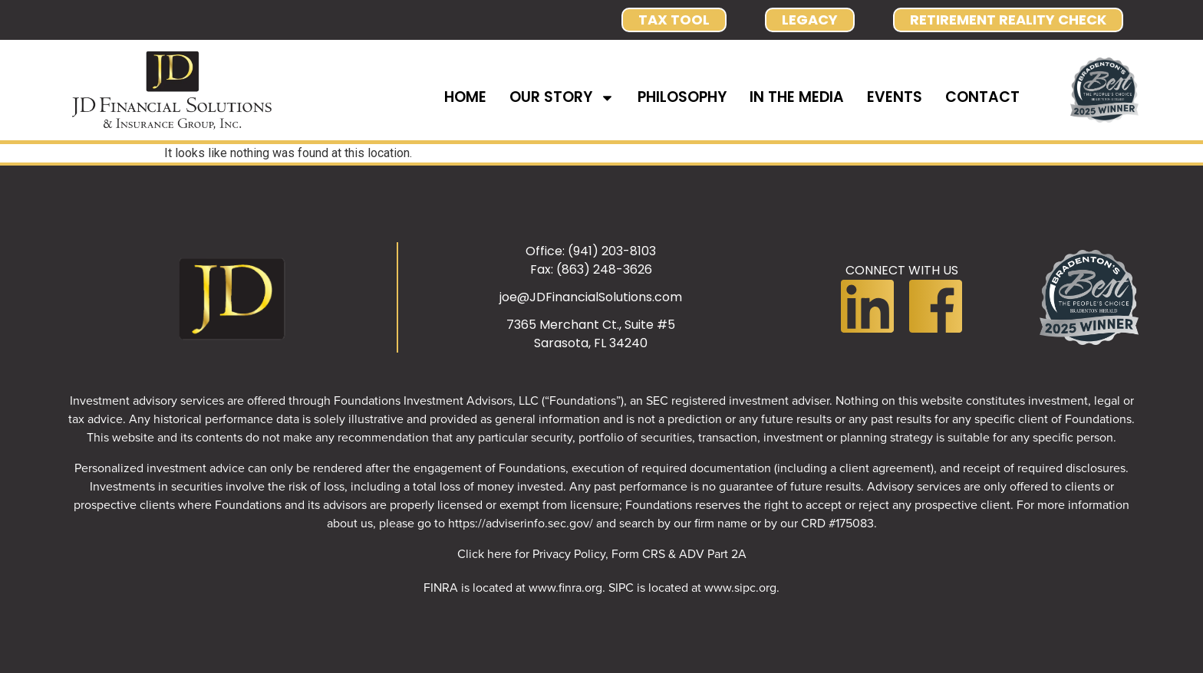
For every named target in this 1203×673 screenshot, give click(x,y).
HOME (465, 97)
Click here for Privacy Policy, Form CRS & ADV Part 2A (602, 553)
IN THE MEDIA (797, 97)
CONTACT (982, 97)
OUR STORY (562, 98)
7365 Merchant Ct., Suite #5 (590, 324)
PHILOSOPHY (682, 97)
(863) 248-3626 (604, 269)
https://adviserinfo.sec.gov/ (520, 522)
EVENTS (894, 97)
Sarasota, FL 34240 (591, 343)
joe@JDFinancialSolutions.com (590, 297)
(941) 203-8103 (612, 251)
